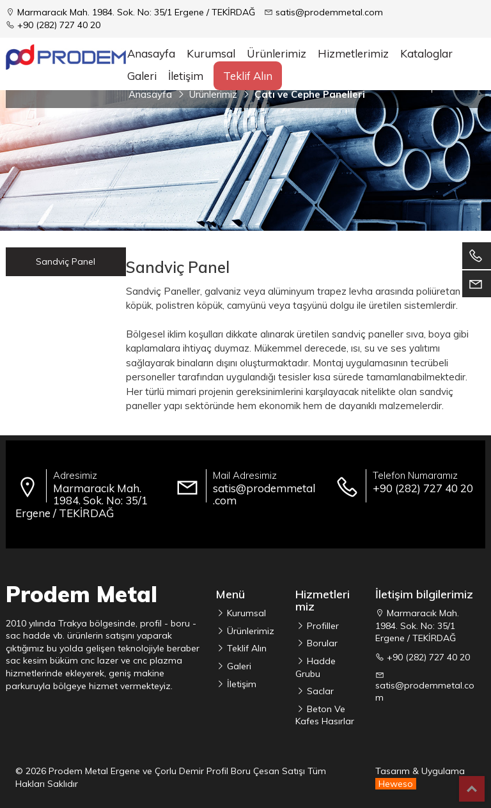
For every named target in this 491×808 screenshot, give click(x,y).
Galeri (142, 75)
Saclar (319, 691)
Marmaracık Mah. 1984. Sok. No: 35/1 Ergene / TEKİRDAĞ (136, 12)
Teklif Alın (247, 75)
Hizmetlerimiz (353, 53)
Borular (321, 643)
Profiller (321, 626)
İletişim (185, 75)
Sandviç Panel (65, 261)
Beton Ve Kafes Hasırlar (324, 715)
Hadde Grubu (315, 667)
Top (472, 789)
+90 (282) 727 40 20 (58, 25)
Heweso (395, 783)
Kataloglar (426, 53)
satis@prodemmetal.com (329, 12)
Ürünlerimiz (249, 631)
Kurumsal (211, 53)
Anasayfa (151, 53)
